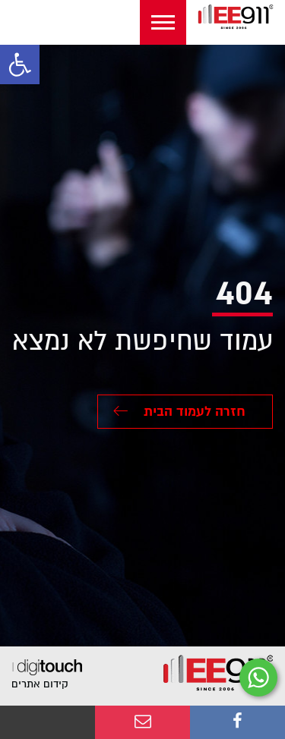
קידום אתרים (39, 684)
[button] (20, 64)
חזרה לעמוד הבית (179, 411)
